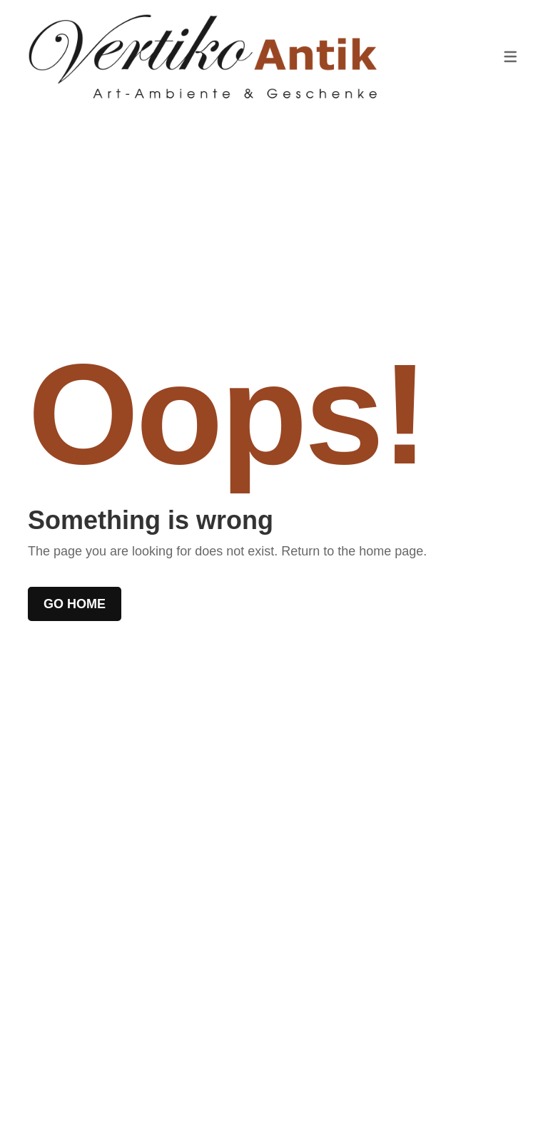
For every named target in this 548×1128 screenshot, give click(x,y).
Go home (75, 604)
